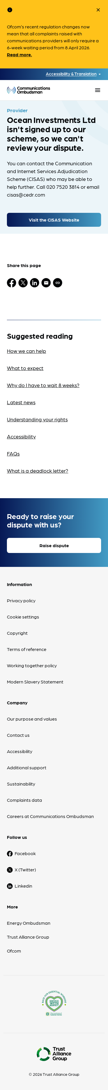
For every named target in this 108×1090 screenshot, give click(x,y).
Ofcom (14, 951)
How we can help (26, 350)
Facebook (25, 853)
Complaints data (24, 800)
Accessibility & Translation (71, 73)
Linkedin (23, 886)
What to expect (25, 367)
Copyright (17, 633)
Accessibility (21, 436)
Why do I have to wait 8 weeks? (43, 385)
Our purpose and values (32, 719)
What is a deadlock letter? (37, 470)
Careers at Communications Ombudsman (50, 816)
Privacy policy (21, 600)
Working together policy (32, 665)
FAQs (13, 453)
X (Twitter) (25, 869)
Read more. (19, 54)
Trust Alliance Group (28, 937)
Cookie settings (23, 617)
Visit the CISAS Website (54, 220)
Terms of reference (26, 649)
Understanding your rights (37, 419)
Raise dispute (54, 545)
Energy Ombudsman (28, 923)
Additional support (26, 767)
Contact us (18, 735)
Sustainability (21, 784)
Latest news (21, 402)
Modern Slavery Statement (35, 682)
